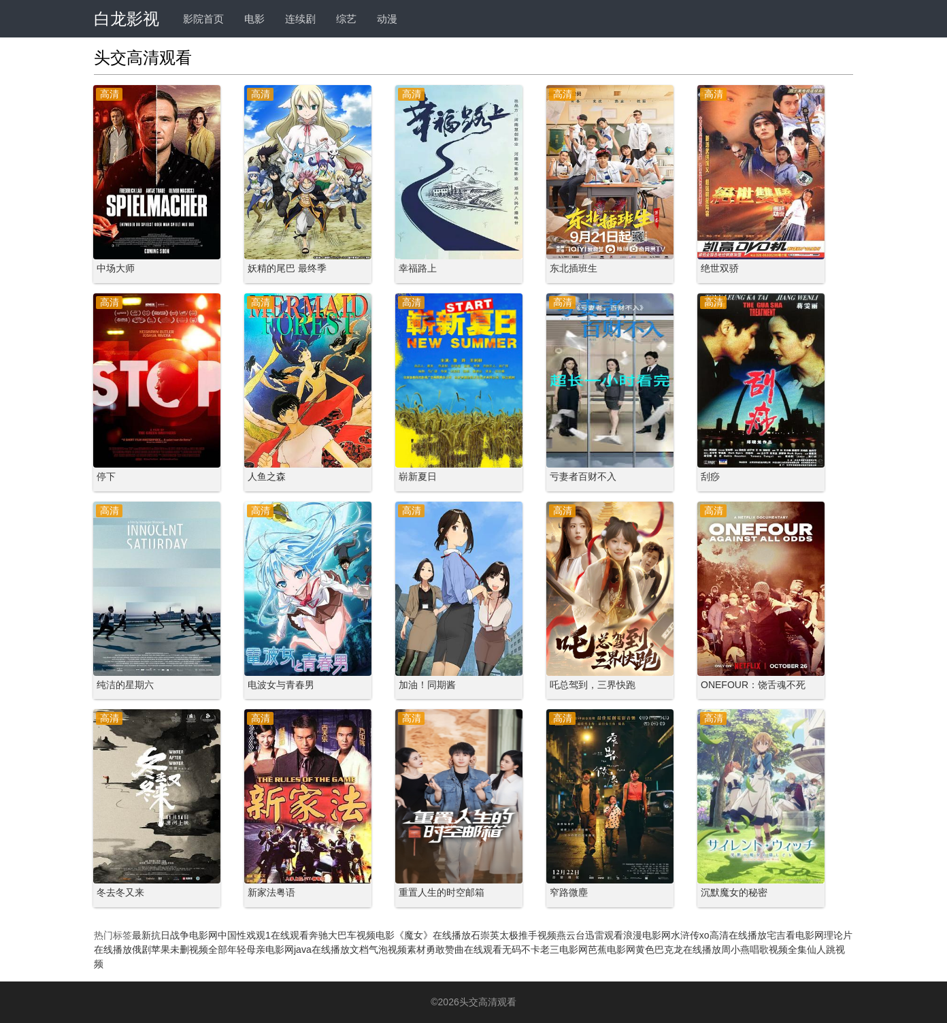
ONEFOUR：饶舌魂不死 (753, 684)
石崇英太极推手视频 (513, 935)
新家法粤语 (271, 892)
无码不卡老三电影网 (545, 949)
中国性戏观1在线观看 (263, 935)
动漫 (387, 19)
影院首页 (203, 19)
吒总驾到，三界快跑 (592, 684)
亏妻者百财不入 (583, 476)
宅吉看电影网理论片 (809, 935)
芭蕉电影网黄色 (621, 949)
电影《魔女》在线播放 (423, 935)
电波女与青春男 (281, 684)
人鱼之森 (267, 476)
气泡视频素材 (397, 949)
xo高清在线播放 (733, 935)
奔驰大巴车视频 (342, 935)
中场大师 (116, 268)
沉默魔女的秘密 (734, 892)
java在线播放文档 (331, 949)
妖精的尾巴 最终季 (287, 268)
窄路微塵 (569, 892)
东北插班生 (573, 268)
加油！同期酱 (427, 684)
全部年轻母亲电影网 (251, 949)
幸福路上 (418, 268)
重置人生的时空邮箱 (441, 892)
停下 (106, 476)
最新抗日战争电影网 (175, 935)
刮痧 (710, 476)
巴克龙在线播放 (687, 949)
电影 (254, 19)
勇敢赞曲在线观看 (464, 949)
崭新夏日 (418, 476)
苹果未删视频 (179, 949)
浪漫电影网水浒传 (661, 935)
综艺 (346, 19)
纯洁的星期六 (125, 684)
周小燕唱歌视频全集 (764, 949)
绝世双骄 (720, 268)
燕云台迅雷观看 (589, 935)
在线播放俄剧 (122, 949)
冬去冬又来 (120, 892)
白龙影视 (126, 19)
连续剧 (300, 19)
